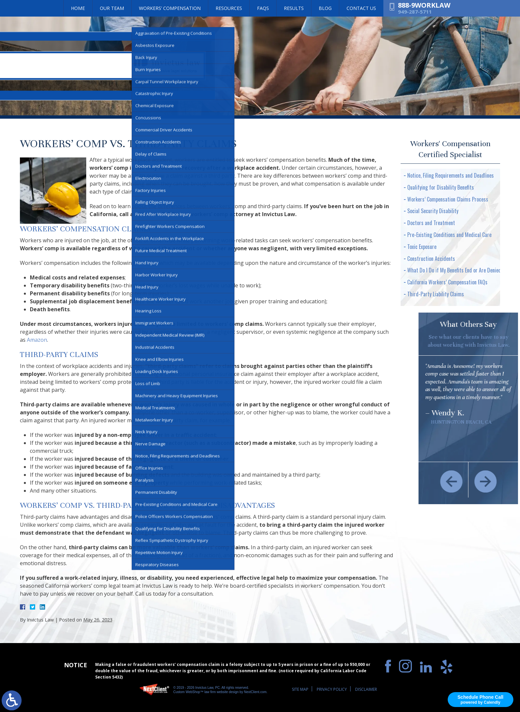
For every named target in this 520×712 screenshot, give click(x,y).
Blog (325, 8)
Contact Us (361, 8)
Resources (229, 8)
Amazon (37, 339)
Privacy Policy (332, 689)
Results (294, 8)
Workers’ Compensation (170, 8)
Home (78, 8)
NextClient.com (255, 692)
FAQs (263, 8)
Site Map (300, 689)
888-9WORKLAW (424, 5)
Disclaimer (366, 689)
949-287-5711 (415, 12)
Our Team (112, 8)
